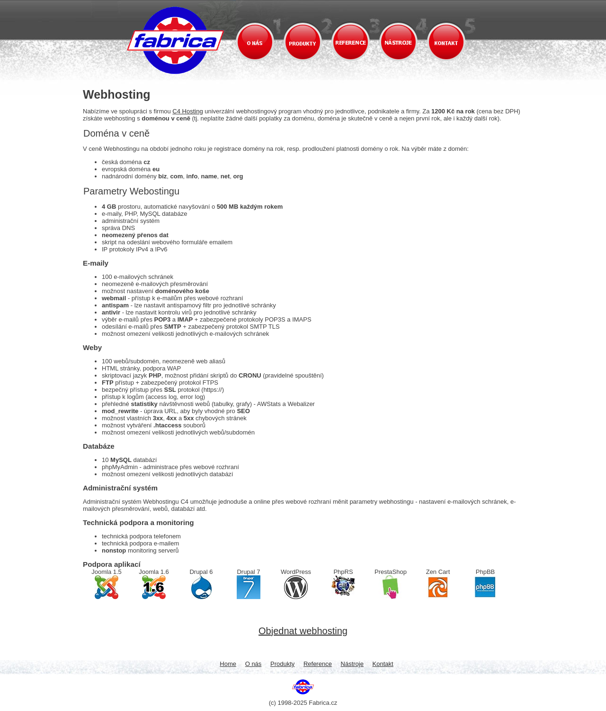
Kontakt (383, 663)
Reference (317, 663)
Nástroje (352, 663)
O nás (253, 663)
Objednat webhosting (303, 631)
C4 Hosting (187, 111)
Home (228, 663)
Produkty (282, 663)
